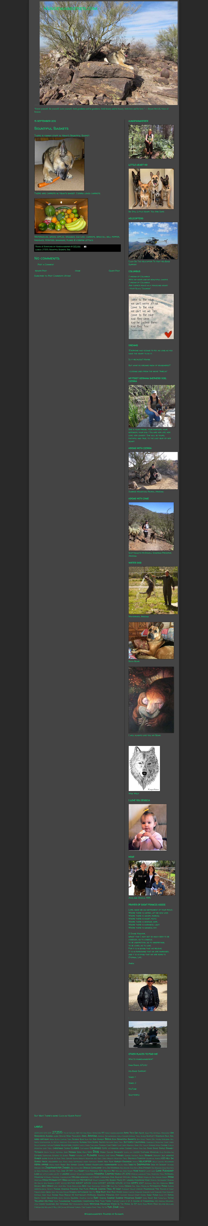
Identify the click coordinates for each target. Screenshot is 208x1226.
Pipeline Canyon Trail (101, 1188)
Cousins (128, 1148)
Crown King (137, 1148)
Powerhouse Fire (151, 1189)
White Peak (152, 1204)
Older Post (114, 270)
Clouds (75, 1148)
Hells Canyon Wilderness (163, 1161)
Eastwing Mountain (150, 1152)
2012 (41, 1133)
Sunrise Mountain (125, 1197)
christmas (58, 1148)
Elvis (161, 1152)
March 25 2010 (123, 1173)
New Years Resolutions (72, 1186)
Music (147, 1180)
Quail (48, 1192)
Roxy (109, 1192)
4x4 (77, 1133)
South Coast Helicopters (45, 1198)
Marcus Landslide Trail (141, 1174)
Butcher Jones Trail (114, 1142)
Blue (82, 1139)
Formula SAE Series (106, 1155)
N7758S (127, 1183)
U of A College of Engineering (140, 1201)
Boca (108, 1139)
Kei (113, 1170)
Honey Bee (65, 1164)
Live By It (57, 1174)
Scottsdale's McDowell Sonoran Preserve (94, 1195)
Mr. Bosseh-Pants (114, 1180)
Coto (104, 1148)
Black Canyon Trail (63, 1139)
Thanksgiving (64, 1201)
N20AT (79, 1182)
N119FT (57, 1183)
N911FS (134, 1182)
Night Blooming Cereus (96, 1186)
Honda (51, 1165)
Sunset (138, 1197)
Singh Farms (152, 1195)
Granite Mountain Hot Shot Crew (92, 1158)
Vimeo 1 (132, 1077)
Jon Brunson (156, 1168)
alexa (56, 1136)
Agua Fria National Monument (157, 1133)
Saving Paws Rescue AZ (63, 1195)
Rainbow (73, 1192)
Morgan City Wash (58, 1179)
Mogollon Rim (149, 1177)
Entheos (38, 1155)
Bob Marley (98, 1139)
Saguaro (138, 1192)
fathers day (81, 1155)
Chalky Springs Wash (151, 1145)
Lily (41, 1174)
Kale (76, 1171)
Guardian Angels (153, 1158)
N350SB (111, 1183)
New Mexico (47, 1185)
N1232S (64, 1183)
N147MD (71, 1183)
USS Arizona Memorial (164, 1201)
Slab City (163, 1195)
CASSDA (75, 1145)
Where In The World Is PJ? (124, 1204)
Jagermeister (53, 1167)
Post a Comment (46, 264)
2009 (36, 1133)
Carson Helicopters (62, 1145)
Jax (72, 1167)
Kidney (130, 1171)
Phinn (164, 1185)
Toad (102, 1201)
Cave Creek (112, 1145)
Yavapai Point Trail (93, 1207)
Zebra (121, 1207)
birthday (44, 1139)
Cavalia (102, 1145)
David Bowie (152, 1148)
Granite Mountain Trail (117, 1158)
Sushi (145, 1198)
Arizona (92, 1135)
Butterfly (129, 1142)
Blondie (75, 1139)
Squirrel (75, 1198)
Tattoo (171, 1198)
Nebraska (164, 1183)
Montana (38, 1180)
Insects (132, 1164)
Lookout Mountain (77, 1174)
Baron (143, 1136)
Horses (88, 1164)
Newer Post (41, 270)
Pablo (138, 1186)
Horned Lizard (77, 1164)
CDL (140, 1145)
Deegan (72, 1152)
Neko (171, 1182)
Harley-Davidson (122, 1161)
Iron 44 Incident (158, 1164)
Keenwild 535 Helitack (100, 1171)
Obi (108, 1185)
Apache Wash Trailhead (70, 1136)
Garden (128, 1155)
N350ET (102, 1183)
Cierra (67, 1148)
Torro (108, 1201)
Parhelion (145, 1186)
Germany (157, 1155)
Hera (37, 1164)
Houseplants (97, 1164)
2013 (45, 1133)
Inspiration (143, 1164)
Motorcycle (86, 1179)
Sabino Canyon (129, 1192)
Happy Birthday (90, 1161)
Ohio (112, 1186)
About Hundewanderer (114, 1133)
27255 (45, 249)
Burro (95, 1142)
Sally (49, 1195)
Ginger (37, 1158)
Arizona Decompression (107, 1136)
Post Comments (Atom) (59, 275)
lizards (65, 1173)
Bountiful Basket (79, 135)
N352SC (119, 1183)
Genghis (148, 1155)
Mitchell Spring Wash (133, 1177)
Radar (66, 1192)
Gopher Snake (72, 1158)
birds (36, 1139)
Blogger (119, 1213)
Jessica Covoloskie (92, 1167)
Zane (116, 1207)
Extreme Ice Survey (60, 1155)
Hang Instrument (75, 1161)
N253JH (87, 1183)
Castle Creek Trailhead (88, 1145)
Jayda (76, 1168)
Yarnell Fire (80, 1207)
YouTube (133, 1088)
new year (58, 1186)
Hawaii (135, 1161)
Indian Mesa (123, 1165)
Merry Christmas (101, 1177)
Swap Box (152, 1198)
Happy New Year (105, 1161)
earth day (128, 1152)
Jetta (104, 1168)
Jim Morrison (113, 1167)
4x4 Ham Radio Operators (90, 1133)
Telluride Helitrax (43, 1200)
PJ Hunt (117, 1188)
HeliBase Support (137, 1071)
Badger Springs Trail (131, 1136)
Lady (153, 1171)
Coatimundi (84, 1148)
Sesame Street (134, 1195)
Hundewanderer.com (70, 8)
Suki (96, 1197)
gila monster (168, 1155)
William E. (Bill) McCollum (55, 1207)
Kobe (135, 1170)
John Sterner (144, 1167)
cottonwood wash (116, 1148)
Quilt (53, 1192)
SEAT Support (121, 1195)
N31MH (95, 1183)
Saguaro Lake (148, 1192)
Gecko (141, 1155)
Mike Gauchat (116, 1177)
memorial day (86, 1177)
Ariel (84, 1135)
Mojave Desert (161, 1177)
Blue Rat (88, 1139)
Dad (144, 1148)
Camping (42, 1145)
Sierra (143, 1195)
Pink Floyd (84, 1189)
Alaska (49, 1135)
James (66, 1167)
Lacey (148, 1171)
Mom (171, 1177)
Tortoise (115, 1201)
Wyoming (70, 1207)
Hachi (44, 1161)
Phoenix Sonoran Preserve (66, 1189)
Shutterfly (134, 1094)
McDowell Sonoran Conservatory (57, 1177)
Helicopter (145, 1161)
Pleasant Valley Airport (132, 1189)
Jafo (43, 1168)
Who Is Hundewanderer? (141, 1059)
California (140, 1142)
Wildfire (162, 1204)
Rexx (98, 1191)
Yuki (109, 1207)
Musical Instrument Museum (162, 1180)
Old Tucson (119, 1186)
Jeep (81, 1168)
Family (72, 1155)
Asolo (119, 1136)
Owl (133, 1186)
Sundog (102, 1198)
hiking (45, 1164)
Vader (42, 1204)
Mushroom (139, 1180)
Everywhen (47, 1155)
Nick (84, 1185)
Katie (87, 1171)
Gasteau (134, 1155)
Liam (36, 1173)
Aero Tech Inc (131, 1132)
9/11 (103, 1133)
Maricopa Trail (157, 1174)
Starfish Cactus (86, 1198)
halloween (53, 1161)
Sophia (171, 1195)
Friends (120, 1155)
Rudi (114, 1192)
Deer (90, 1152)
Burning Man (86, 1142)
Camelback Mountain (154, 1142)
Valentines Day (52, 1204)
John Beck (134, 1168)
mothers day (74, 1180)
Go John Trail (60, 1158)
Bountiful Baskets (57, 249)
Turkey (122, 1201)
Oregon (128, 1186)
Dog (68, 249)
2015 (49, 1133)
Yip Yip (104, 1207)
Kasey (81, 1170)
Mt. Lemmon (128, 1180)
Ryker (119, 1192)
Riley (103, 1191)
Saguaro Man (160, 1192)
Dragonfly (118, 1152)
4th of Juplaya (69, 1133)
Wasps (86, 1204)
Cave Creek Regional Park (127, 1145)
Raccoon (59, 1192)
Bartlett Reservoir (155, 1136)
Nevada (37, 1186)
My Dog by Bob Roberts (44, 1183)
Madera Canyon (104, 1173)
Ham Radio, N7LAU (138, 1065)
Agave (141, 1133)
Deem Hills (82, 1152)
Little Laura (48, 1174)
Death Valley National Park (56, 1152)
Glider (50, 1158)
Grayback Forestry (137, 1158)
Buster (102, 1142)
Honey (57, 1165)
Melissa (76, 1177)
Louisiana (89, 1174)
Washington (78, 1204)
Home (77, 270)
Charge (164, 1145)
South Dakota (64, 1198)
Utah (36, 1204)
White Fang (142, 1204)
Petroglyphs (155, 1186)
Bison (52, 1139)
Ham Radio (63, 1161)
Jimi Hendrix (124, 1168)
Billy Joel (169, 1136)
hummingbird (110, 1164)
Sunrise (111, 1197)
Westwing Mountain (100, 1203)
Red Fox (92, 1192)
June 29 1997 (67, 1171)
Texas (56, 1201)
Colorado (95, 1148)
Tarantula (162, 1198)
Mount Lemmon (99, 1180)
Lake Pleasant (165, 1170)
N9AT (141, 1183)
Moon (45, 1179)
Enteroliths (169, 1152)
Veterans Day (66, 1204)
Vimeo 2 (132, 1083)
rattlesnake (83, 1192)
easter (136, 1152)
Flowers (92, 1155)
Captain (50, 1145)
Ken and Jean (121, 1171)
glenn (44, 1158)
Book (114, 1139)
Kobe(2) (142, 1171)
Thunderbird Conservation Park (85, 1201)
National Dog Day (152, 1183)
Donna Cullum (106, 1152)
